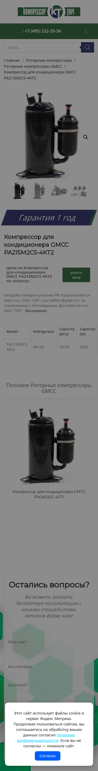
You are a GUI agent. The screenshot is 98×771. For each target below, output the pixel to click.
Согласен (47, 755)
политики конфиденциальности (46, 737)
